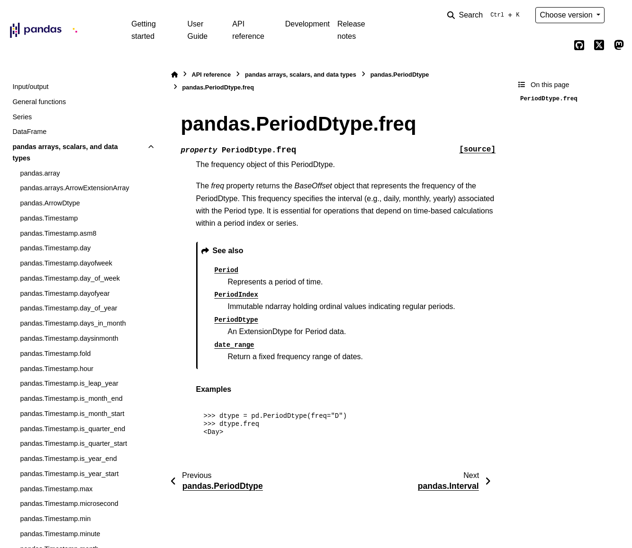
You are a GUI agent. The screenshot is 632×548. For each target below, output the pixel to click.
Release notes (351, 30)
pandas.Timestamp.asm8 (58, 233)
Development (307, 24)
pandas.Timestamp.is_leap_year (69, 383)
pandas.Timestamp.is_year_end (68, 458)
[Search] (485, 15)
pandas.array (40, 173)
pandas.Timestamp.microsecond (69, 503)
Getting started (143, 30)
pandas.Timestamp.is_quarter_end (72, 429)
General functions (39, 102)
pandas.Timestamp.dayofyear (64, 293)
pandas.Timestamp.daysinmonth (69, 338)
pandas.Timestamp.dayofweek (66, 263)
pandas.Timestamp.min (55, 518)
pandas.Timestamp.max (56, 489)
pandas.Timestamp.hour (56, 368)
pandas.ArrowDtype (50, 203)
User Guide (198, 30)
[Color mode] (618, 15)
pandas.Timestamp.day (55, 248)
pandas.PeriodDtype (399, 74)
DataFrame (29, 131)
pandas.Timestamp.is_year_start (69, 473)
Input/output (30, 86)
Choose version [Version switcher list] (567, 15)
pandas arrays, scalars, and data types (64, 152)
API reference (248, 30)
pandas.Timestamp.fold (55, 353)
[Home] (174, 75)
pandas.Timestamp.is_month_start (72, 413)
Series (22, 117)
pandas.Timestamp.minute (60, 534)
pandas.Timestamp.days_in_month (73, 323)
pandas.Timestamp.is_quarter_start (73, 443)
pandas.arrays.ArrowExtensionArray (74, 188)
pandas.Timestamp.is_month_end (71, 398)
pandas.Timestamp (49, 218)
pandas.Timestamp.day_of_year (68, 308)
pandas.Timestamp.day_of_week (70, 278)
